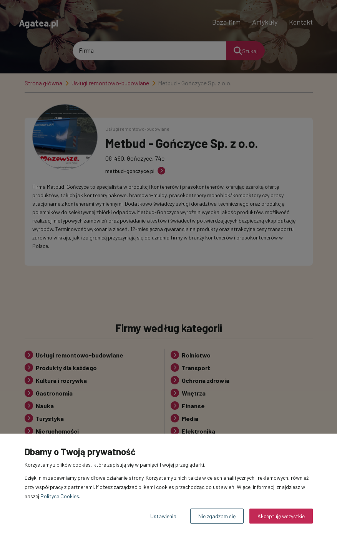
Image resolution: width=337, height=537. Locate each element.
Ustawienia (163, 516)
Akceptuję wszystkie (281, 516)
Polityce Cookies (59, 496)
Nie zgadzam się (217, 516)
